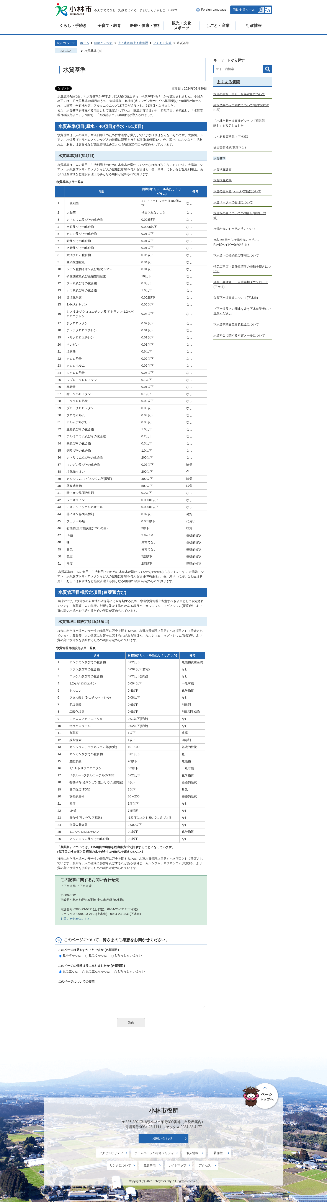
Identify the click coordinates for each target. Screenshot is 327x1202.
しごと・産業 (217, 25)
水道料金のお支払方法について (234, 228)
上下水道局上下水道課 (133, 43)
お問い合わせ (162, 1138)
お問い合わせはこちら (75, 918)
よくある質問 (162, 43)
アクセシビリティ (111, 1153)
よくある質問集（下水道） (231, 136)
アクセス (205, 1165)
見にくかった (96, 955)
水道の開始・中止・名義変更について (239, 94)
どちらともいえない (126, 955)
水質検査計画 (222, 169)
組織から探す (103, 43)
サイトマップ (177, 1165)
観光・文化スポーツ (181, 25)
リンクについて (120, 1165)
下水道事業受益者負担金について (236, 324)
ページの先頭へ (261, 1096)
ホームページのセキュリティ (154, 1153)
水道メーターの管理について (233, 202)
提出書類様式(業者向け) (229, 147)
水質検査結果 (222, 180)
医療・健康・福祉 (145, 25)
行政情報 (254, 25)
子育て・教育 (109, 25)
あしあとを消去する (99, 51)
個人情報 (192, 1153)
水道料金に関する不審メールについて (239, 335)
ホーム (84, 43)
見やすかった (70, 955)
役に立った (68, 971)
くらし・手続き (73, 25)
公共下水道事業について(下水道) (235, 297)
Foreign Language (213, 9)
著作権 (218, 1153)
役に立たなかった (96, 971)
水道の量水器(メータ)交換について (237, 191)
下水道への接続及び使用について (236, 255)
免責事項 (150, 1165)
